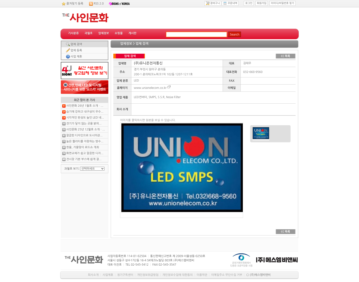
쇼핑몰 (119, 33)
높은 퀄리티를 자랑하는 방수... (84, 141)
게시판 (132, 33)
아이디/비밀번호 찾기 (282, 3)
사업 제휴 (74, 56)
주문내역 (230, 3)
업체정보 (103, 33)
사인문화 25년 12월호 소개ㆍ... (85, 129)
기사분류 (73, 33)
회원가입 (261, 3)
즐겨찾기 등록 (75, 3)
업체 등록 (74, 50)
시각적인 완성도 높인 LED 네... (85, 117)
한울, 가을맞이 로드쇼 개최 (82, 147)
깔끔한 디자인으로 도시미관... (84, 135)
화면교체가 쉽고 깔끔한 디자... (84, 153)
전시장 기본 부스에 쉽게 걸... (83, 159)
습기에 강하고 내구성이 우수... (84, 111)
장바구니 (213, 3)
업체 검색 (74, 44)
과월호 (89, 33)
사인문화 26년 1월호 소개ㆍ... (84, 105)
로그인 (248, 3)
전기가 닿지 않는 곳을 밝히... (83, 123)
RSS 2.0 (99, 3)
